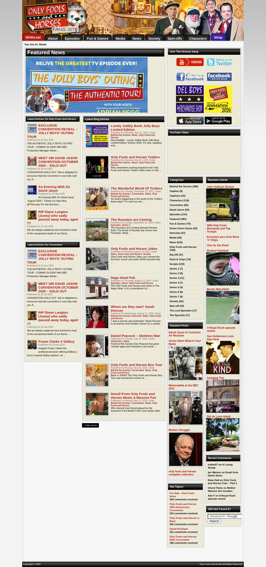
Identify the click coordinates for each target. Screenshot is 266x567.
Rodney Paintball (217, 250)
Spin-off (174, 306)
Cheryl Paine (215, 488)
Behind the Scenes (121, 135)
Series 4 (174, 282)
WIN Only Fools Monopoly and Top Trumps (218, 228)
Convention (138, 194)
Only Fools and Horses (130, 254)
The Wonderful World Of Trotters (136, 188)
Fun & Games (178, 223)
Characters (116, 341)
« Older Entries (90, 425)
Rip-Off (174, 254)
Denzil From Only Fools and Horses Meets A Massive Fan (133, 395)
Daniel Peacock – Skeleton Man (135, 336)
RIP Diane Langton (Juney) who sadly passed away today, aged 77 (52, 217)
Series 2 (174, 273)
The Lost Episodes (181, 310)
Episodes (116, 225)
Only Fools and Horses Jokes (134, 248)
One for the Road (217, 245)
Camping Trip (215, 377)
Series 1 (126, 225)
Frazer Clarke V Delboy (56, 341)
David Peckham (179, 529)
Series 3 (174, 278)
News (135, 135)
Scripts (147, 254)
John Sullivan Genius (220, 186)
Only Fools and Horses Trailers (135, 157)
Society (174, 301)
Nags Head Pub (123, 278)
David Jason (177, 209)
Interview (136, 316)
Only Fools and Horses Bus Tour (136, 365)
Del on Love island (218, 416)
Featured (175, 219)
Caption (174, 191)
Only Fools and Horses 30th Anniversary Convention (183, 507)
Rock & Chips (178, 259)
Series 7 (174, 296)
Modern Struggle (179, 430)
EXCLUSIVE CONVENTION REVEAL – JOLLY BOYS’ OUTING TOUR (52, 131)
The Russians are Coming (131, 219)
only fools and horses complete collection (182, 473)
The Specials (177, 315)
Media (173, 237)
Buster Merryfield (218, 289)
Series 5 (174, 287)
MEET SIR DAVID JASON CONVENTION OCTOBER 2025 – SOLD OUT (58, 161)
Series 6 (174, 292)
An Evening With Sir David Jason (54, 188)
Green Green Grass (181, 228)
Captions (175, 195)
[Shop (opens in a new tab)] (218, 37)
